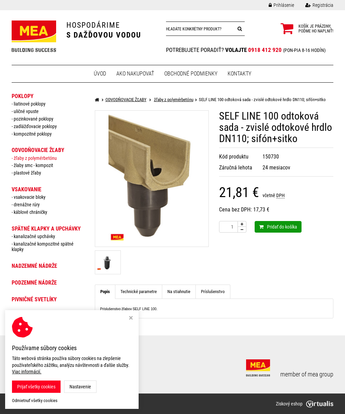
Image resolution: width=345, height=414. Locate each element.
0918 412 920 (265, 49)
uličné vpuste (26, 111)
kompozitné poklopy (33, 134)
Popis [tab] (105, 291)
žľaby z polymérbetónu (35, 158)
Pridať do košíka (278, 227)
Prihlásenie (276, 5)
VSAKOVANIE (26, 189)
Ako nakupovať (135, 73)
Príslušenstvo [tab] (213, 291)
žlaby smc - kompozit (33, 165)
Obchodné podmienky (190, 73)
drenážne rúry (27, 204)
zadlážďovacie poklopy (35, 126)
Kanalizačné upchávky (34, 236)
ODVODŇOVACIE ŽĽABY (38, 150)
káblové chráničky (30, 212)
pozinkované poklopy (33, 119)
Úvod (100, 73)
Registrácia (314, 5)
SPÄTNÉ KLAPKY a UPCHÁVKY (46, 228)
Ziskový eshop (304, 403)
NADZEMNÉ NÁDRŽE (34, 266)
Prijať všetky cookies (36, 386)
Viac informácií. (26, 371)
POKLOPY (23, 96)
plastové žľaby (27, 173)
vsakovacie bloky (30, 197)
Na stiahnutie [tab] (178, 291)
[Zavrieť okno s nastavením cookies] (131, 318)
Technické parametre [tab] (138, 291)
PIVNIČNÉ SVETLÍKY (34, 299)
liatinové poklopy (30, 104)
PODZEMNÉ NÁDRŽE (34, 282)
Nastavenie (80, 386)
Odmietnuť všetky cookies (35, 400)
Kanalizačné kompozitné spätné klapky (43, 246)
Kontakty (239, 73)
